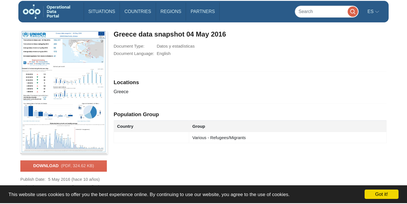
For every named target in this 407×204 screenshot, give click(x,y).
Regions (171, 11)
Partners (202, 11)
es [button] (371, 11)
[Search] (327, 11)
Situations (101, 11)
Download (63, 166)
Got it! (381, 194)
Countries (137, 11)
